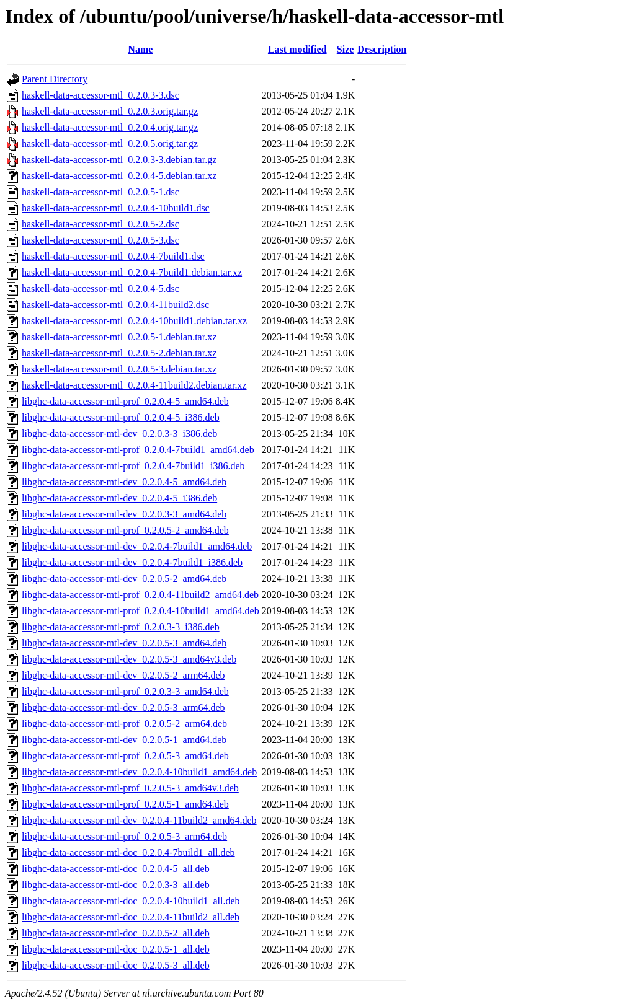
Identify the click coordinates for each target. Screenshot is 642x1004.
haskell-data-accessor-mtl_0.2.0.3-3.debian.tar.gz (119, 159)
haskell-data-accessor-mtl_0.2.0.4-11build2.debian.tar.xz (134, 385)
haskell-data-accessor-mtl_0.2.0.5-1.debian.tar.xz (119, 337)
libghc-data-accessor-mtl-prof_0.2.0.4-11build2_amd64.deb (140, 594)
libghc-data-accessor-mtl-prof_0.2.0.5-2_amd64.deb (125, 530)
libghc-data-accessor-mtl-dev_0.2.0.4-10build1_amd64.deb (139, 772)
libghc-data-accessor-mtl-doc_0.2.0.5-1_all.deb (116, 949)
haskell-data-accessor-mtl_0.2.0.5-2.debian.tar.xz (119, 353)
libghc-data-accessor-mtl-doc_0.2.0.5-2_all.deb (116, 933)
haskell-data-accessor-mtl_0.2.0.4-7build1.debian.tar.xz (132, 272)
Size (345, 49)
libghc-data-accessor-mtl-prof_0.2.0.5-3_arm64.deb (124, 836)
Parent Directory (54, 79)
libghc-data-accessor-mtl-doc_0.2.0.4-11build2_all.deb (130, 917)
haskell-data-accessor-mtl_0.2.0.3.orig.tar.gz (110, 111)
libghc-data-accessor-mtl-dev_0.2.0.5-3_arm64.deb (123, 707)
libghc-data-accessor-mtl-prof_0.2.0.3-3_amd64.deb (125, 691)
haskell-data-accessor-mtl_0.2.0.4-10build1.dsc (116, 208)
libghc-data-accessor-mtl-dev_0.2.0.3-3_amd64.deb (124, 514)
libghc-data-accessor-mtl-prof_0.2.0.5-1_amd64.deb (125, 804)
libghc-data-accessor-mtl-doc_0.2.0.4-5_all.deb (116, 868)
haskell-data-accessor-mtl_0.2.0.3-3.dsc (100, 95)
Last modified (297, 49)
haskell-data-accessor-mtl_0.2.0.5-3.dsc (100, 240)
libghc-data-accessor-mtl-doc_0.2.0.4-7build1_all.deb (128, 852)
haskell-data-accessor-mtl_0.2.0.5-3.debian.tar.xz (119, 369)
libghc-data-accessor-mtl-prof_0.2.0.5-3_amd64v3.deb (130, 788)
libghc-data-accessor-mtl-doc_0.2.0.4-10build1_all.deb (131, 901)
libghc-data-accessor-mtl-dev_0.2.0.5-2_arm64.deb (123, 675)
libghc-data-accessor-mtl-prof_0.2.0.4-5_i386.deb (121, 417)
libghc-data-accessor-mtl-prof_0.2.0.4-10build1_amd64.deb (140, 610)
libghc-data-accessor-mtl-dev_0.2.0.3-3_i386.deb (119, 433)
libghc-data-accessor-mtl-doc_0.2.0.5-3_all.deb (116, 965)
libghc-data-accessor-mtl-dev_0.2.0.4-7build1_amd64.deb (137, 546)
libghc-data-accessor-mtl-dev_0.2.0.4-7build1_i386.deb (132, 562)
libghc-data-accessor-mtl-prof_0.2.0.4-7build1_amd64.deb (138, 449)
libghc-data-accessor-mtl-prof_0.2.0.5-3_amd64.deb (125, 756)
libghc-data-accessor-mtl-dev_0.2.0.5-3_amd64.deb (124, 643)
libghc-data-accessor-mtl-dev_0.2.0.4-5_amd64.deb (124, 482)
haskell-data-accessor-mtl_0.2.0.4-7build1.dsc (113, 256)
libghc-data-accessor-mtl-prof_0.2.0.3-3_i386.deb (121, 627)
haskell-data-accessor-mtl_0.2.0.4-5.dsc (100, 288)
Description (381, 49)
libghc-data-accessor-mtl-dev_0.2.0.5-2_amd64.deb (124, 578)
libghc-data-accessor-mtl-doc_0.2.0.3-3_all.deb (116, 884)
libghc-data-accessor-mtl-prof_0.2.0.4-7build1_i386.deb (133, 465)
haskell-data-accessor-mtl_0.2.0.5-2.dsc (100, 224)
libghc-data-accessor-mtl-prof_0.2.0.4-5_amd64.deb (125, 401)
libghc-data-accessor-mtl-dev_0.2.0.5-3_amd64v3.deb (129, 659)
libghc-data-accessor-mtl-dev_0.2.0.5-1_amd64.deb (124, 739)
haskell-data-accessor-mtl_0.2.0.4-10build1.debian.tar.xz (134, 320)
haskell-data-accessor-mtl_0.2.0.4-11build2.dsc (115, 304)
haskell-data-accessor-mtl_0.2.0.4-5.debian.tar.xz (119, 175)
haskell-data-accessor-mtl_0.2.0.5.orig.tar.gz (110, 143)
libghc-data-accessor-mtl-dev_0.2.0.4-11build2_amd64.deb (139, 820)
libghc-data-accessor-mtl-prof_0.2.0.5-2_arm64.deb (124, 723)
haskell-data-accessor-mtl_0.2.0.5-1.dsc (100, 192)
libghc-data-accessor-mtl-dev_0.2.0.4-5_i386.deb (119, 498)
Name (140, 49)
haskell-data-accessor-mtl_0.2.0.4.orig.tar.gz (110, 127)
